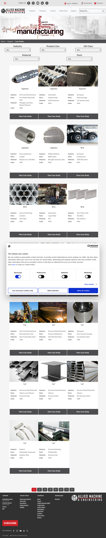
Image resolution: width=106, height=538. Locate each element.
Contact (53, 11)
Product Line (53, 46)
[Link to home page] (13, 11)
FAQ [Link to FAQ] (3, 508)
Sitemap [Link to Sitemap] (39, 517)
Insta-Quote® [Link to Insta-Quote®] (23, 503)
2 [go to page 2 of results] (39, 489)
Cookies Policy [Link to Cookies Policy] (41, 505)
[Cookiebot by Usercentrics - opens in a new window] (89, 246)
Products (32, 11)
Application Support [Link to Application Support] (7, 499)
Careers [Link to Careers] (39, 501)
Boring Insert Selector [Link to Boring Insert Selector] (25, 499)
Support (73, 11)
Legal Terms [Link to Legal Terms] (40, 511)
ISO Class (88, 46)
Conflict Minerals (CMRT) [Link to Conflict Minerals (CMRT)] (43, 503)
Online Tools (63, 11)
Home (3, 41)
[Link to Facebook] (13, 530)
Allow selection (53, 290)
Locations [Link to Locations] (39, 513)
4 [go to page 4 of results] (50, 489)
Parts (79, 55)
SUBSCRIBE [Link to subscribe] (10, 523)
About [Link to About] (38, 499)
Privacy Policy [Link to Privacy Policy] (40, 515)
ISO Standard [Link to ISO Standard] (40, 509)
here (14, 264)
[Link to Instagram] (16, 530)
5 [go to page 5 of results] (55, 489)
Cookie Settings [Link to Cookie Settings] (41, 507)
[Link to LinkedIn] (23, 530)
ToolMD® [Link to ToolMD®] (22, 507)
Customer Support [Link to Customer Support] (7, 503)
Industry (17, 46)
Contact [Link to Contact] (4, 506)
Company (43, 11)
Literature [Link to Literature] (57, 499)
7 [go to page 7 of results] (66, 489)
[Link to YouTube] (20, 530)
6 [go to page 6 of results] (61, 489)
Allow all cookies (83, 290)
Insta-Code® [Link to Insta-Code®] (23, 501)
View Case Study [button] (25, 116)
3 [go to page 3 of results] (44, 489)
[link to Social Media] (29, 3)
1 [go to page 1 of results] (34, 489)
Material (26, 55)
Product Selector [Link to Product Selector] (24, 505)
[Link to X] (27, 530)
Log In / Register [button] (72, 3)
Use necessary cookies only (22, 290)
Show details (89, 284)
